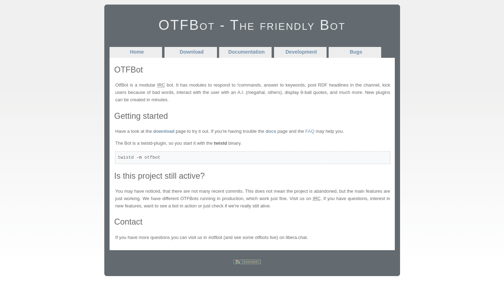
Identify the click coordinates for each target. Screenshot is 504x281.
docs (271, 131)
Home (137, 52)
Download (192, 52)
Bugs (356, 52)
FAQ (309, 131)
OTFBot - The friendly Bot (252, 25)
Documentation (246, 52)
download (164, 131)
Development (301, 52)
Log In (266, 263)
